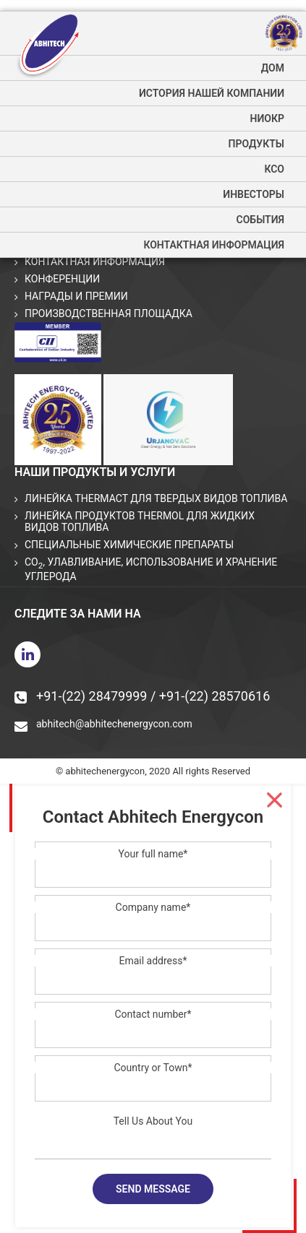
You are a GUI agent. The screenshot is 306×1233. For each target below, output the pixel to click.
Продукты (256, 144)
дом (272, 68)
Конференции (62, 279)
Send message (153, 1189)
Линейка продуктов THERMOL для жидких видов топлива (140, 521)
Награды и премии (76, 296)
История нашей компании (211, 93)
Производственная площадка (108, 313)
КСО (274, 169)
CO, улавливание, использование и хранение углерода (151, 569)
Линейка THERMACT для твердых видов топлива (156, 498)
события (260, 219)
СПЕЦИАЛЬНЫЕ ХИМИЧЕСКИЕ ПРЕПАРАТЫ (129, 544)
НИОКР (267, 118)
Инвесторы (253, 194)
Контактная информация (213, 245)
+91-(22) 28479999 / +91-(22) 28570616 (142, 696)
